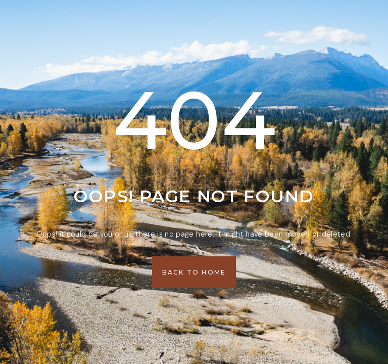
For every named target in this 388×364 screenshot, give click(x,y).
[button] (194, 272)
